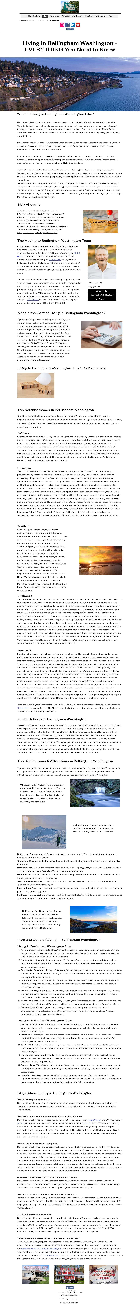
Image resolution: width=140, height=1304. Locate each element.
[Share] (70, 29)
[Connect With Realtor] (102, 295)
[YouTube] (78, 25)
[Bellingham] (54, 20)
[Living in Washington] (27, 20)
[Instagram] (62, 25)
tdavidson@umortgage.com (70, 1299)
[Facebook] (67, 25)
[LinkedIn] (73, 25)
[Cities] (42, 20)
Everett (87, 1123)
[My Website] (102, 299)
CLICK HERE (23, 708)
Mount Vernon (94, 1120)
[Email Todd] (102, 291)
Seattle (20, 1123)
